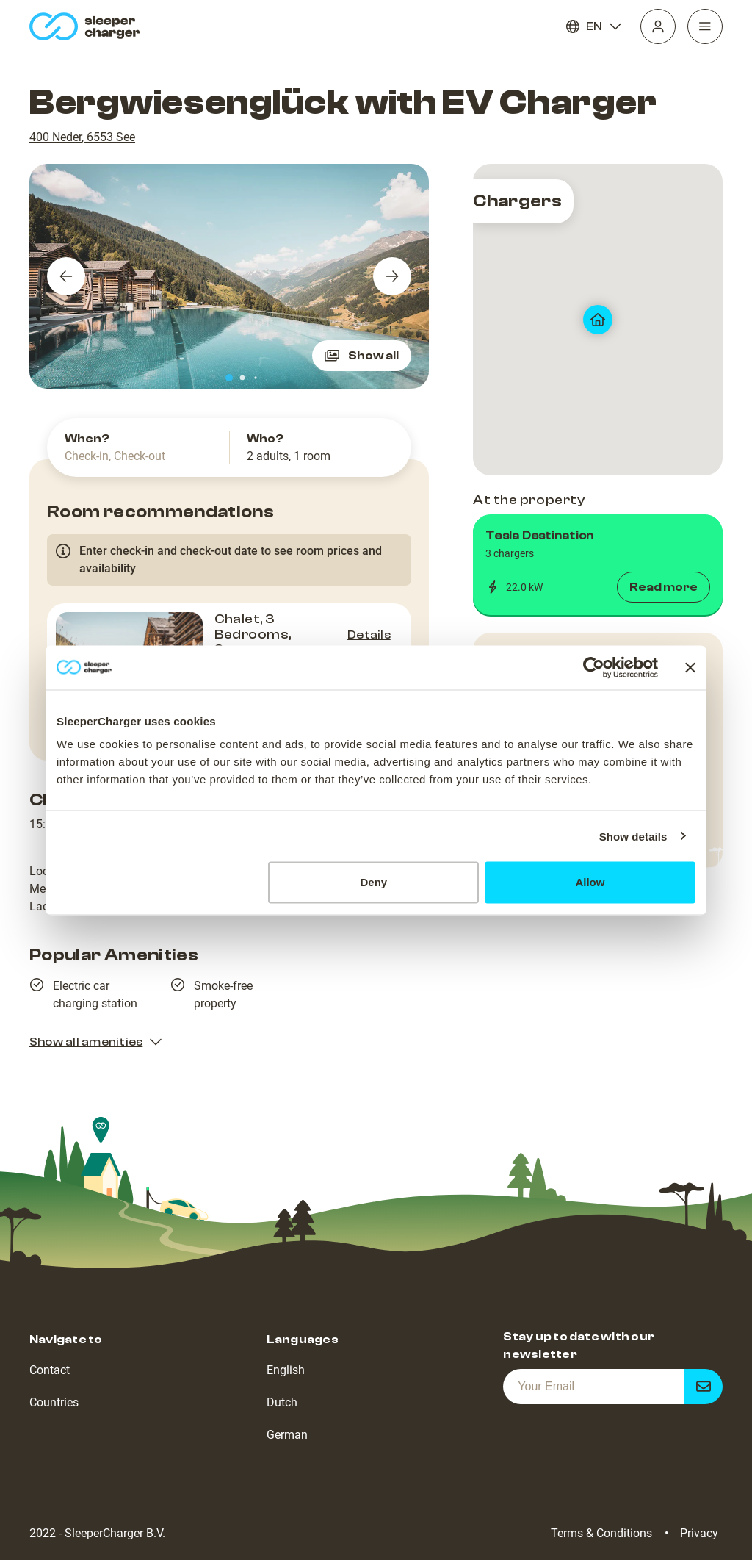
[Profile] (658, 26)
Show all (362, 355)
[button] (598, 565)
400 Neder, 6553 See (82, 137)
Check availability (337, 704)
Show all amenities (96, 1042)
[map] (598, 319)
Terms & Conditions (601, 1533)
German (287, 1435)
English (286, 1370)
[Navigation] (705, 26)
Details (369, 634)
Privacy (699, 1533)
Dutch (282, 1402)
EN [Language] (594, 26)
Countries (54, 1402)
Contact (49, 1370)
